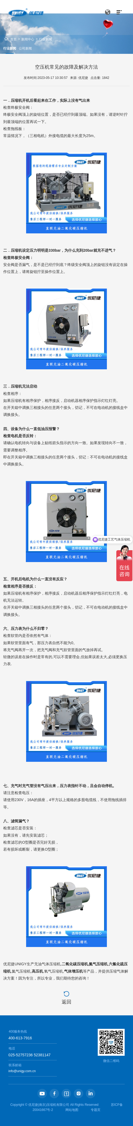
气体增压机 (73, 971)
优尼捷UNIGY (14, 964)
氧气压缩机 (53, 971)
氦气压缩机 (21, 971)
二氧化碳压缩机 (75, 964)
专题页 (95, 1110)
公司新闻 (25, 48)
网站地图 (71, 1110)
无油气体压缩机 (47, 964)
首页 (13, 39)
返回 (66, 1002)
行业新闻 (45, 39)
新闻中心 (27, 39)
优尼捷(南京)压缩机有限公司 (48, 1105)
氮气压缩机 (98, 964)
